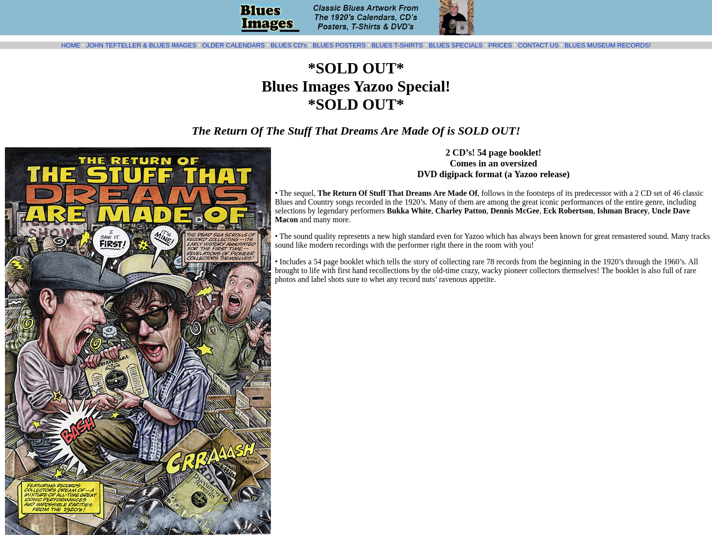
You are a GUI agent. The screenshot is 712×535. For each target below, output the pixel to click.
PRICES (500, 45)
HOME (70, 45)
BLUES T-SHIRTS (397, 45)
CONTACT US (538, 45)
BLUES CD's (288, 45)
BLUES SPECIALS (456, 45)
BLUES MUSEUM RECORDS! (608, 45)
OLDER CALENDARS (233, 45)
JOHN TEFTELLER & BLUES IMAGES (141, 45)
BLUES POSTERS (339, 45)
